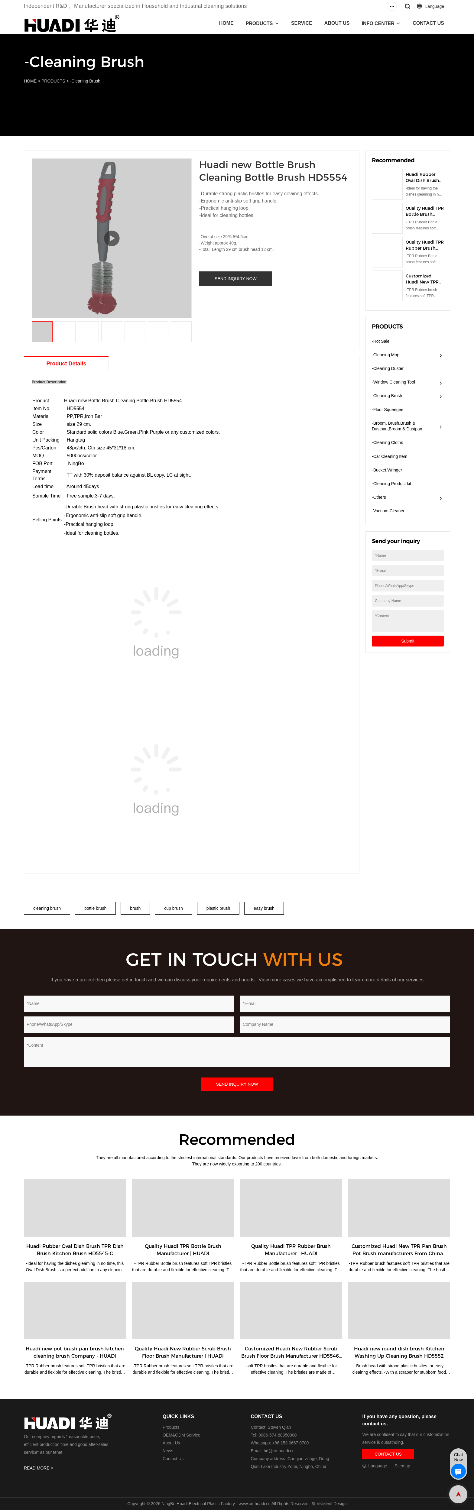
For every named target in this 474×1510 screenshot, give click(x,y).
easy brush (264, 908)
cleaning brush (47, 908)
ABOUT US (337, 23)
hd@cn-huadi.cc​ (279, 1450)
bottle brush (95, 908)
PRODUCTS (259, 23)
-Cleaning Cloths (387, 442)
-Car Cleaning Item (389, 456)
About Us (171, 1442)
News (168, 1450)
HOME (226, 23)
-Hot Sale (380, 341)
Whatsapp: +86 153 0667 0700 (280, 1442)
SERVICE (301, 23)
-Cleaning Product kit (391, 483)
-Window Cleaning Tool (393, 382)
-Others (379, 497)
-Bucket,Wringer (387, 470)
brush (135, 908)
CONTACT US (428, 23)
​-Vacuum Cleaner (388, 510)
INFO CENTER (378, 23)
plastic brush (218, 908)
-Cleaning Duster (388, 368)
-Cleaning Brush (85, 81)
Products (171, 1427)
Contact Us (173, 1458)
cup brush (173, 908)
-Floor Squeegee (387, 409)
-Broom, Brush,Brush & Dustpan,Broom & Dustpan (397, 426)
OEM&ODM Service (181, 1435)
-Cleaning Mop (385, 354)
